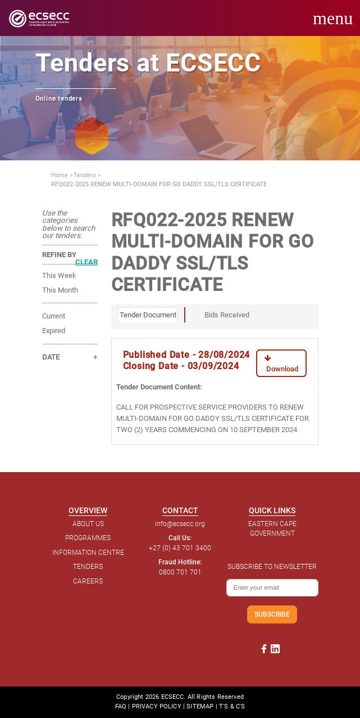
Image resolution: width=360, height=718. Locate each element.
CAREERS (88, 581)
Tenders (85, 175)
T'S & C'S (232, 706)
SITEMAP (199, 706)
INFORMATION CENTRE (88, 553)
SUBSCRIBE (272, 614)
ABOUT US (88, 524)
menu (333, 18)
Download (281, 364)
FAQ (120, 706)
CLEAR (86, 262)
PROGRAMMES (88, 538)
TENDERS (88, 567)
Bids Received (226, 315)
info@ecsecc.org (180, 524)
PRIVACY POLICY (156, 706)
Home (59, 175)
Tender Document (148, 315)
